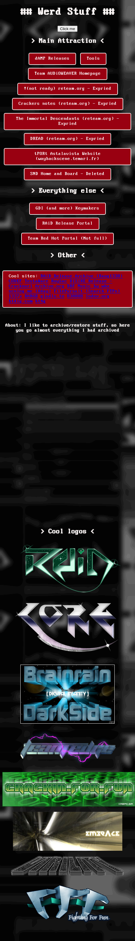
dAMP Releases (52, 58)
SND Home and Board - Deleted (67, 174)
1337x (15, 296)
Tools (93, 58)
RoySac (59, 281)
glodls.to (53, 296)
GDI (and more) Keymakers (67, 208)
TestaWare (37, 281)
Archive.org (50, 286)
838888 (75, 296)
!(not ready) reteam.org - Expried (67, 88)
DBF (71, 286)
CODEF (15, 281)
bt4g (40, 301)
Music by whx (94, 286)
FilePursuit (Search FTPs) (87, 291)
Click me (67, 29)
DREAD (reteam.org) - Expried (67, 139)
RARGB (31, 296)
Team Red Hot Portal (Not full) (67, 238)
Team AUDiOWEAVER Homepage (67, 73)
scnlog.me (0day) (30, 291)
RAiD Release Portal (67, 223)
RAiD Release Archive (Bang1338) (82, 276)
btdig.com (21, 301)
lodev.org (98, 296)
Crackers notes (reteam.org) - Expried (68, 103)
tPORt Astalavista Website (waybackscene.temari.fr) (67, 156)
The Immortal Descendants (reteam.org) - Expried (67, 121)
